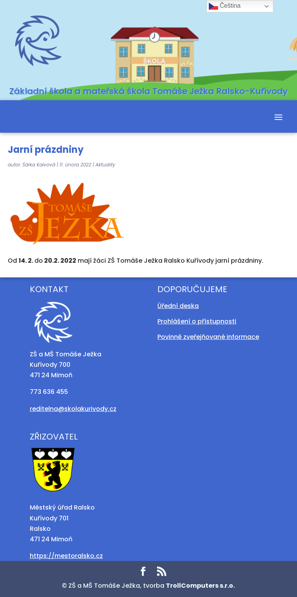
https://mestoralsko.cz (66, 555)
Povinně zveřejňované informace (208, 336)
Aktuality (105, 164)
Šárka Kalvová (38, 164)
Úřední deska (178, 305)
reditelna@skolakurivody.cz (73, 408)
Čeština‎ (225, 6)
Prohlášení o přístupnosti (196, 321)
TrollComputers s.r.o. (200, 585)
